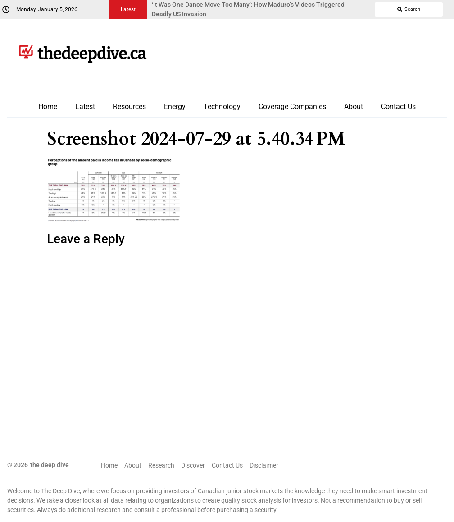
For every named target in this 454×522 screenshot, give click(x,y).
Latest (85, 106)
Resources (129, 106)
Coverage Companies (292, 106)
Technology (222, 106)
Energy (175, 106)
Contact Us (398, 106)
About (353, 106)
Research (161, 465)
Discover (193, 465)
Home (47, 106)
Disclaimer (264, 465)
